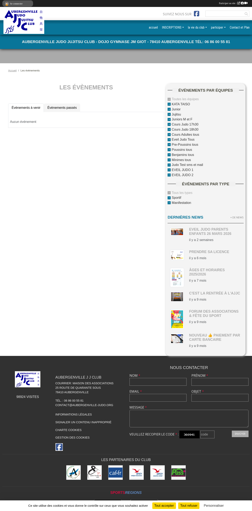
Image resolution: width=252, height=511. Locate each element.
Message (138, 407)
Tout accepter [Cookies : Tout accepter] (164, 505)
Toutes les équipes (185, 99)
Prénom (199, 375)
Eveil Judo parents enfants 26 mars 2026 (210, 231)
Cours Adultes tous (185, 134)
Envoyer (240, 433)
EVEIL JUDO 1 (182, 170)
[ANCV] (136, 472)
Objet (197, 391)
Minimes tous (181, 159)
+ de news (237, 217)
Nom (134, 375)
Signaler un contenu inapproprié (83, 422)
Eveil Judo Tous (183, 139)
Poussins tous (182, 149)
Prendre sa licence (209, 252)
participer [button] (217, 27)
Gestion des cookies (72, 437)
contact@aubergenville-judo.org (84, 405)
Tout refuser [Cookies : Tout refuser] (188, 505)
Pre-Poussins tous (185, 144)
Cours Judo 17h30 (185, 124)
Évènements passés (62, 107)
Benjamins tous (183, 155)
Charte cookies (68, 430)
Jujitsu (176, 114)
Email (135, 391)
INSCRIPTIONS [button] (171, 27)
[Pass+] (178, 472)
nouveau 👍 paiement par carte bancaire (214, 337)
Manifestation (181, 202)
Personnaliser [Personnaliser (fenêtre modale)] (214, 505)
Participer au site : (233, 3)
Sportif (176, 197)
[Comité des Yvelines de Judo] (94, 472)
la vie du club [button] (196, 27)
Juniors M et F (182, 119)
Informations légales (73, 414)
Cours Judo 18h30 (185, 129)
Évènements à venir (26, 107)
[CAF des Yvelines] (115, 472)
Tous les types (182, 192)
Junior (176, 109)
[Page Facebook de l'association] (196, 14)
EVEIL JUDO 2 (182, 175)
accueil (153, 27)
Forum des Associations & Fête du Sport (213, 313)
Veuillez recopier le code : (154, 434)
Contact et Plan (240, 27)
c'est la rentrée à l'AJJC (214, 293)
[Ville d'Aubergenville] (73, 472)
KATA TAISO (181, 104)
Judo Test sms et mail (187, 165)
